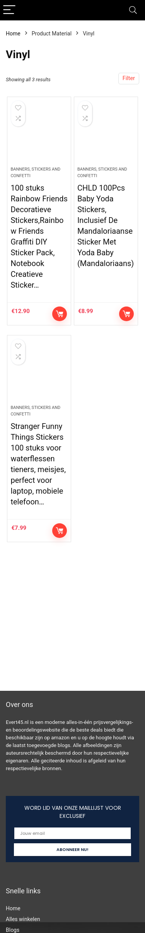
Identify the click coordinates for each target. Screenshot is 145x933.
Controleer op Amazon (59, 313)
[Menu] (9, 10)
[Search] (133, 10)
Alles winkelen (23, 919)
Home (13, 33)
